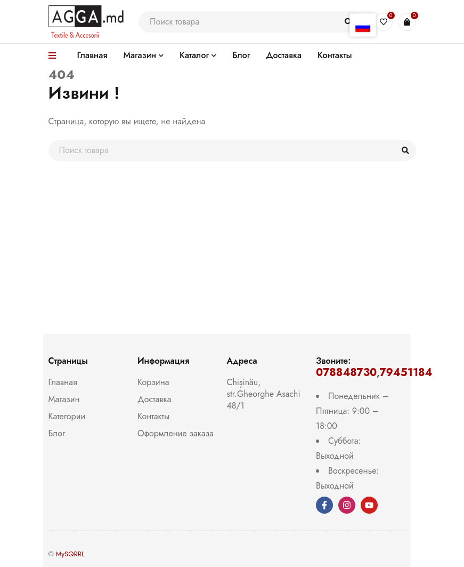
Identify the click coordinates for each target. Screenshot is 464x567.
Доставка (154, 399)
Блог (57, 433)
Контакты (153, 416)
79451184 (405, 372)
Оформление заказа (175, 433)
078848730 (346, 372)
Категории (67, 416)
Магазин (64, 399)
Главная (62, 382)
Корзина (153, 382)
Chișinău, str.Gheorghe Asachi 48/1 (263, 394)
